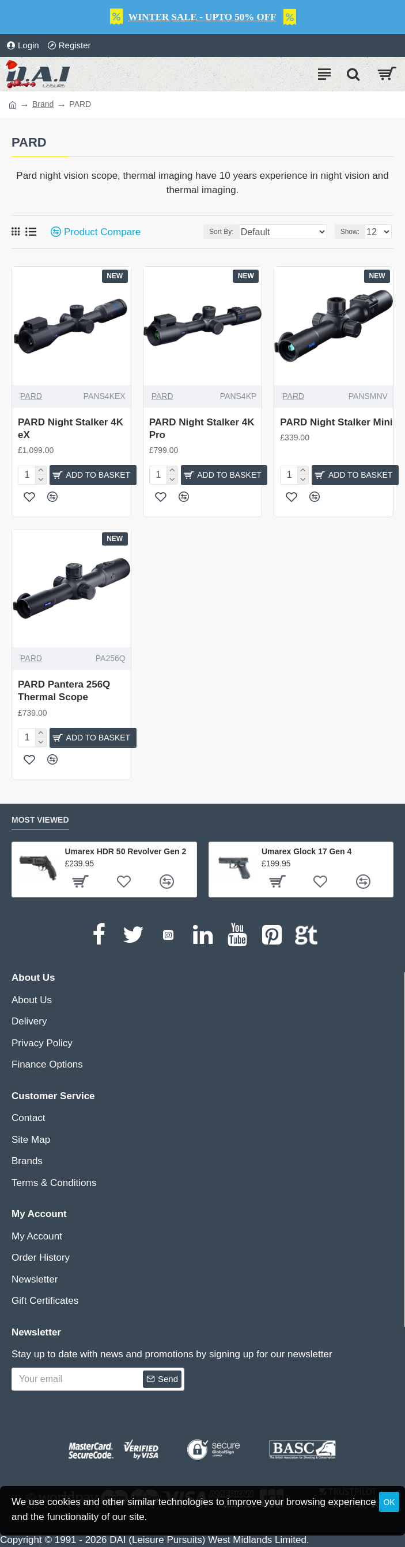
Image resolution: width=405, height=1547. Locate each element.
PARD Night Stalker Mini (336, 422)
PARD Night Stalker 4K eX (70, 428)
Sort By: (221, 232)
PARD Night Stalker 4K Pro (202, 428)
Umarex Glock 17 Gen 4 (306, 851)
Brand (43, 104)
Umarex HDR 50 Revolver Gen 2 (125, 851)
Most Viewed (40, 819)
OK (389, 1502)
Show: (349, 232)
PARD (31, 396)
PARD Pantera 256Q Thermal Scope (64, 691)
